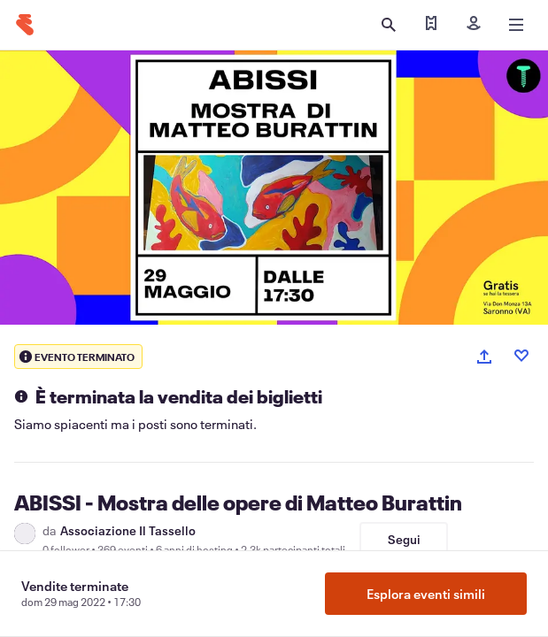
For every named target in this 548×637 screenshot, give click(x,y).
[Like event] (521, 355)
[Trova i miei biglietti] (431, 24)
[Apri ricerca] (388, 24)
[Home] (24, 24)
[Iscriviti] (473, 24)
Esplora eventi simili (426, 593)
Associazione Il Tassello (128, 531)
